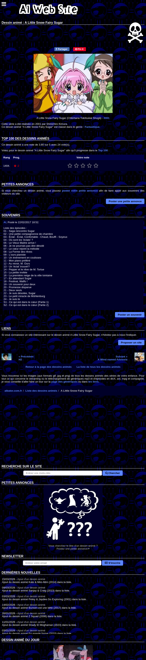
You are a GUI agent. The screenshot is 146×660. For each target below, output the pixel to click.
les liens (93, 381)
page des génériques (64, 381)
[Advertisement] (73, 433)
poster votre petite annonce (80, 190)
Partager (61, 49)
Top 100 (103, 150)
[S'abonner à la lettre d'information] (62, 562)
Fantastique (92, 126)
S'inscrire (112, 562)
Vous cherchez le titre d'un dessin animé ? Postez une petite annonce (73, 517)
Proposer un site (131, 342)
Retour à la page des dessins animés (48, 366)
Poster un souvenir (130, 314)
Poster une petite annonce (125, 201)
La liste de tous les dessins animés (99, 366)
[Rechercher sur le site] (62, 473)
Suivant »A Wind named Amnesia (112, 358)
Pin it (79, 49)
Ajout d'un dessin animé (31, 579)
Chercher (112, 473)
